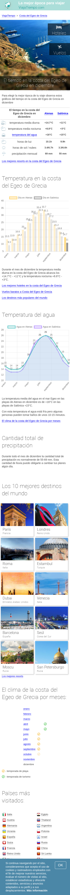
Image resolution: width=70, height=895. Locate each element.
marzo (26, 719)
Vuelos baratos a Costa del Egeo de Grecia (27, 291)
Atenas (48, 113)
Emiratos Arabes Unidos (15, 602)
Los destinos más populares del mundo (24, 297)
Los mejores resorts (12, 676)
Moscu (8, 667)
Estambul (44, 563)
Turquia (41, 567)
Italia (5, 567)
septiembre (29, 749)
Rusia (6, 671)
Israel (44, 836)
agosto (27, 744)
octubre (27, 754)
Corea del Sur (44, 636)
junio (25, 734)
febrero (27, 713)
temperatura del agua (24, 134)
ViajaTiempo (8, 15)
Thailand (46, 820)
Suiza (10, 842)
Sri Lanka (46, 853)
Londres (43, 529)
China (44, 848)
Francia (6, 533)
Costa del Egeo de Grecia (33, 15)
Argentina (46, 825)
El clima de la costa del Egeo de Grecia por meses (31, 420)
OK (60, 865)
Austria (10, 820)
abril (25, 724)
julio (25, 739)
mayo (26, 729)
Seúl (40, 632)
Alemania (12, 825)
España (6, 636)
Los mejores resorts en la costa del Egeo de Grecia (31, 161)
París (7, 529)
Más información (37, 890)
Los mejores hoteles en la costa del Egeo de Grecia (32, 285)
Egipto (44, 814)
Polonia (45, 831)
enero (26, 708)
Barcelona (11, 632)
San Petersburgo (50, 667)
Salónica (62, 113)
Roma (8, 563)
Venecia (43, 598)
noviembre (29, 759)
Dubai (7, 598)
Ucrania (11, 831)
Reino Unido (43, 533)
